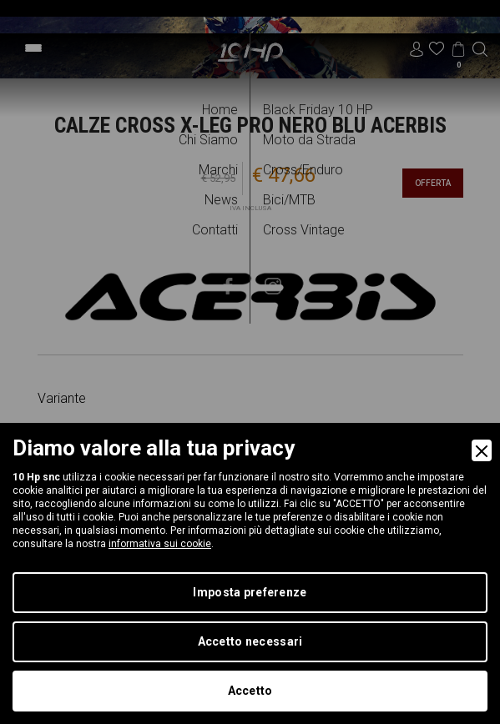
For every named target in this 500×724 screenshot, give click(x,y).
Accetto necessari (250, 641)
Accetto (250, 690)
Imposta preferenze (249, 592)
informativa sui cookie (160, 544)
